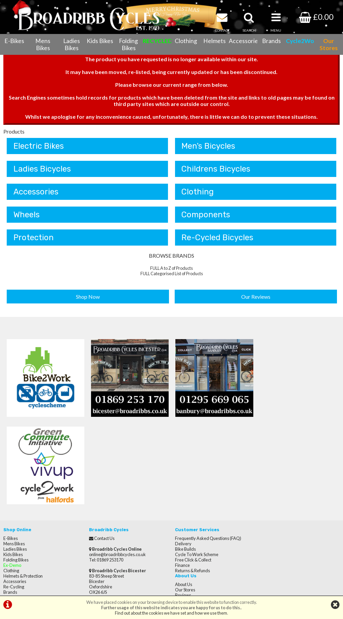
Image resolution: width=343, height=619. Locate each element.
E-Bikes (14, 40)
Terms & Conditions (22, 520)
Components (206, 215)
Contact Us (13, 515)
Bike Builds (185, 461)
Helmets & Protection (23, 488)
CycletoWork (16, 531)
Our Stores (13, 537)
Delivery (183, 456)
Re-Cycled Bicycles (218, 238)
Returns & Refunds (192, 483)
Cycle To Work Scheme (196, 467)
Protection (33, 238)
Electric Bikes (38, 146)
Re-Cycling (13, 499)
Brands (271, 40)
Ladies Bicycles (42, 169)
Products (14, 132)
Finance (182, 477)
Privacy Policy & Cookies (26, 526)
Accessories (243, 40)
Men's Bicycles (208, 146)
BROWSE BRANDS (171, 256)
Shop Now (88, 297)
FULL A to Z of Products (171, 268)
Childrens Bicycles (216, 169)
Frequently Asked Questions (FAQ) (208, 450)
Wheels (26, 215)
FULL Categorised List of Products (171, 274)
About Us (269, 450)
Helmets (214, 40)
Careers (268, 472)
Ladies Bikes (71, 44)
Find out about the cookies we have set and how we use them (171, 613)
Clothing (186, 40)
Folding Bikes (128, 44)
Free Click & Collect (193, 472)
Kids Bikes (100, 40)
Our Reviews (255, 297)
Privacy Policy (274, 483)
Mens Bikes (42, 44)
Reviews (269, 461)
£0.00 (316, 17)
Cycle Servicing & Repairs (27, 510)
